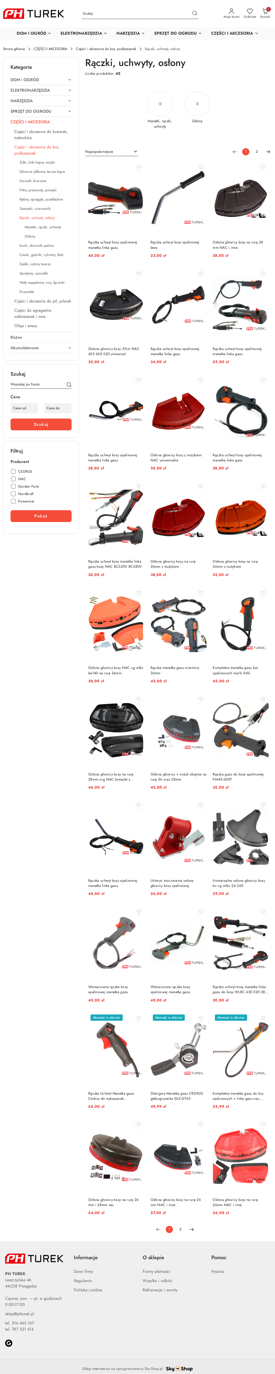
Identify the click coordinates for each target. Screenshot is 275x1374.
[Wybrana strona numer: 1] (245, 151)
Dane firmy (83, 1271)
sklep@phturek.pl (19, 1314)
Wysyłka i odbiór (158, 1281)
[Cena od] (24, 408)
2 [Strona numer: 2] (257, 151)
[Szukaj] (69, 385)
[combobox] (111, 151)
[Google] (8, 1343)
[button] (34, 33)
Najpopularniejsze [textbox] (99, 151)
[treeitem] (41, 80)
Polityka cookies (88, 1290)
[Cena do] (58, 408)
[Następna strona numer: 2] (268, 151)
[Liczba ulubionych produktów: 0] (250, 13)
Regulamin (83, 1281)
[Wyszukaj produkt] (140, 13)
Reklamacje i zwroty (160, 1290)
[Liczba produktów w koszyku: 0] (265, 13)
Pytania (217, 1271)
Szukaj (41, 424)
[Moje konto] (232, 13)
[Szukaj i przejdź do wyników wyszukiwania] (194, 13)
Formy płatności (156, 1271)
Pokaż (41, 516)
